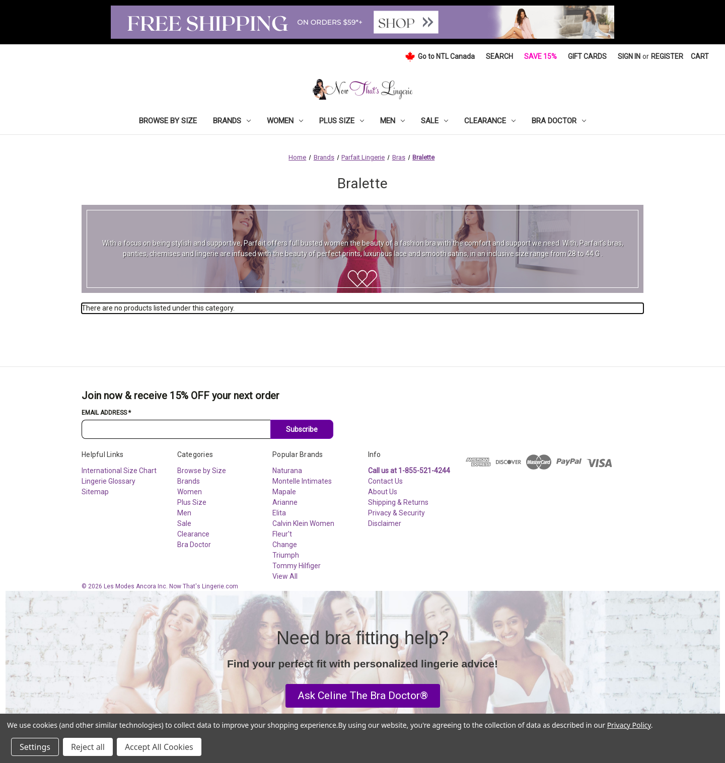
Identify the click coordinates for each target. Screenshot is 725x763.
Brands (232, 120)
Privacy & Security (396, 513)
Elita (279, 513)
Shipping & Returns (398, 502)
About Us (382, 492)
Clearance (490, 120)
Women (285, 120)
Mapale (284, 492)
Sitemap (95, 492)
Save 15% (540, 56)
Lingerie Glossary (108, 481)
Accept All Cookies (159, 746)
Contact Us (385, 481)
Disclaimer (384, 523)
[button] (362, 696)
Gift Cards (587, 56)
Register (667, 56)
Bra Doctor (559, 120)
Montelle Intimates (302, 481)
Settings (35, 746)
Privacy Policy (629, 725)
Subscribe (302, 429)
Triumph (285, 555)
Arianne (285, 502)
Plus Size (341, 120)
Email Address (106, 412)
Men (392, 120)
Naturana (287, 471)
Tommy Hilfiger (296, 566)
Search (499, 56)
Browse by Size (168, 120)
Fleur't (282, 534)
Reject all (88, 746)
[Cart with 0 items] (699, 56)
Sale (434, 120)
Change (284, 545)
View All (285, 576)
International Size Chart (119, 471)
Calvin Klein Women (303, 523)
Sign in (629, 56)
